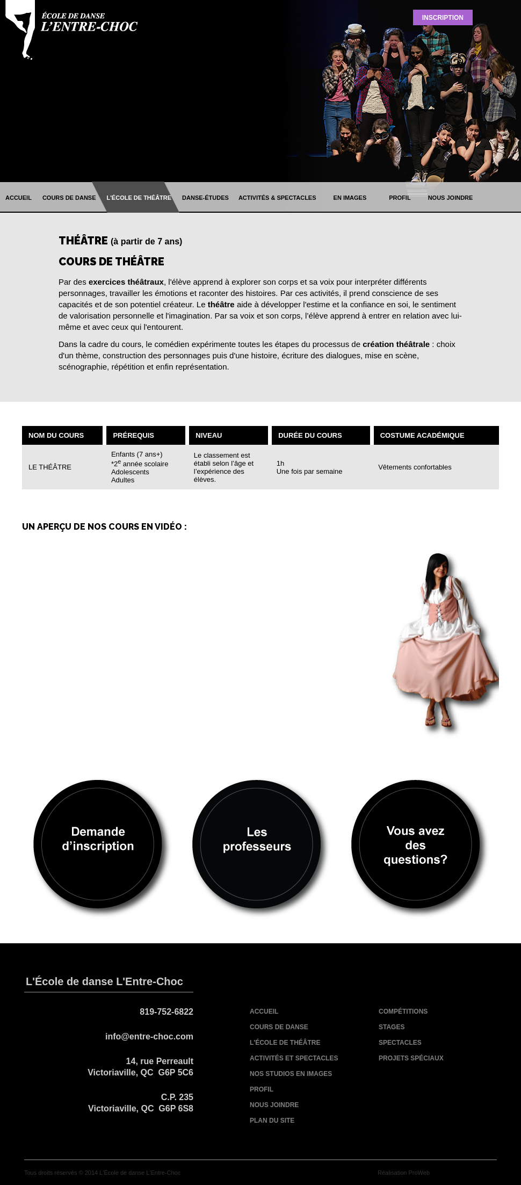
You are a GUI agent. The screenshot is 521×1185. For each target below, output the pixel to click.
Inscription (443, 17)
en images (350, 197)
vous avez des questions (419, 848)
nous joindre (450, 197)
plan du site (272, 1120)
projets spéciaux (411, 1058)
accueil (18, 197)
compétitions (403, 1011)
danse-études (205, 197)
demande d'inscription (101, 848)
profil (399, 197)
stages (391, 1027)
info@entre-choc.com (149, 1036)
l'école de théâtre (139, 197)
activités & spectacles (277, 197)
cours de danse (69, 197)
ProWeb (419, 1172)
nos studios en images (291, 1074)
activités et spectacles (294, 1058)
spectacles (400, 1042)
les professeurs (260, 848)
